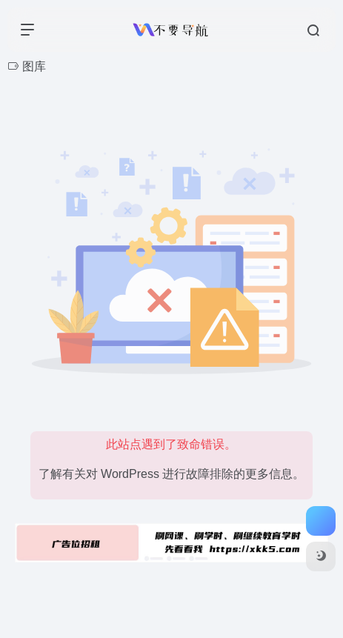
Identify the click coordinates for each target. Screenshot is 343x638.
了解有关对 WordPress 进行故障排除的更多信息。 (172, 474)
